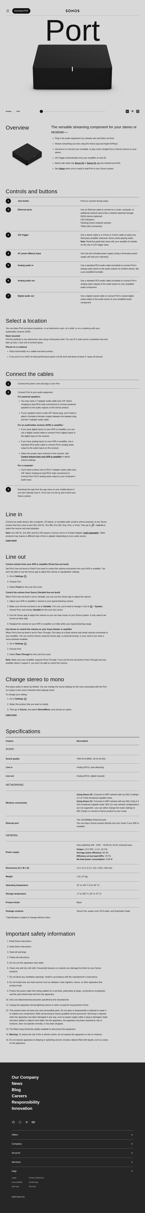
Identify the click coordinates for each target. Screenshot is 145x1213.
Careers (19, 1096)
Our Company (25, 1077)
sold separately (91, 533)
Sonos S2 (79, 163)
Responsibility (25, 1102)
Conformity (33, 1182)
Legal (14, 1178)
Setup (62, 168)
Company (72, 1144)
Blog (16, 1089)
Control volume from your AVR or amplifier (41, 457)
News (17, 1083)
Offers (72, 1134)
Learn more (11, 540)
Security (32, 1186)
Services (72, 1162)
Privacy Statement (36, 1178)
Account (72, 1153)
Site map (15, 1186)
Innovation (22, 1108)
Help (72, 1171)
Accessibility (17, 1182)
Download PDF (21, 11)
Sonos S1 (91, 163)
